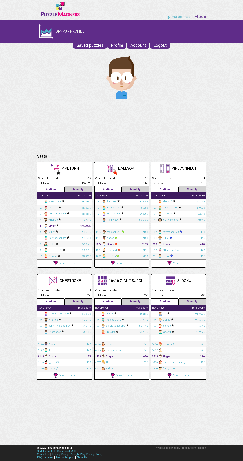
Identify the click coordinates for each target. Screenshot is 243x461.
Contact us (43, 454)
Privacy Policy (60, 454)
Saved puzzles (90, 45)
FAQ (39, 457)
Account (138, 45)
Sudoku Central (46, 451)
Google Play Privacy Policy (87, 454)
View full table (64, 263)
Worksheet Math (66, 451)
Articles (48, 457)
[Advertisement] (121, 125)
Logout (160, 45)
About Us (82, 457)
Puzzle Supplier (65, 457)
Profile (117, 45)
